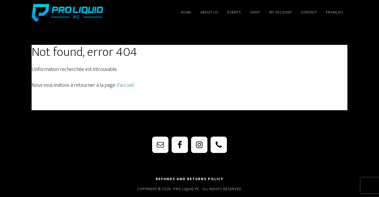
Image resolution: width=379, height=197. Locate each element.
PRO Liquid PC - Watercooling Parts (79, 13)
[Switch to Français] (334, 10)
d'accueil (125, 85)
